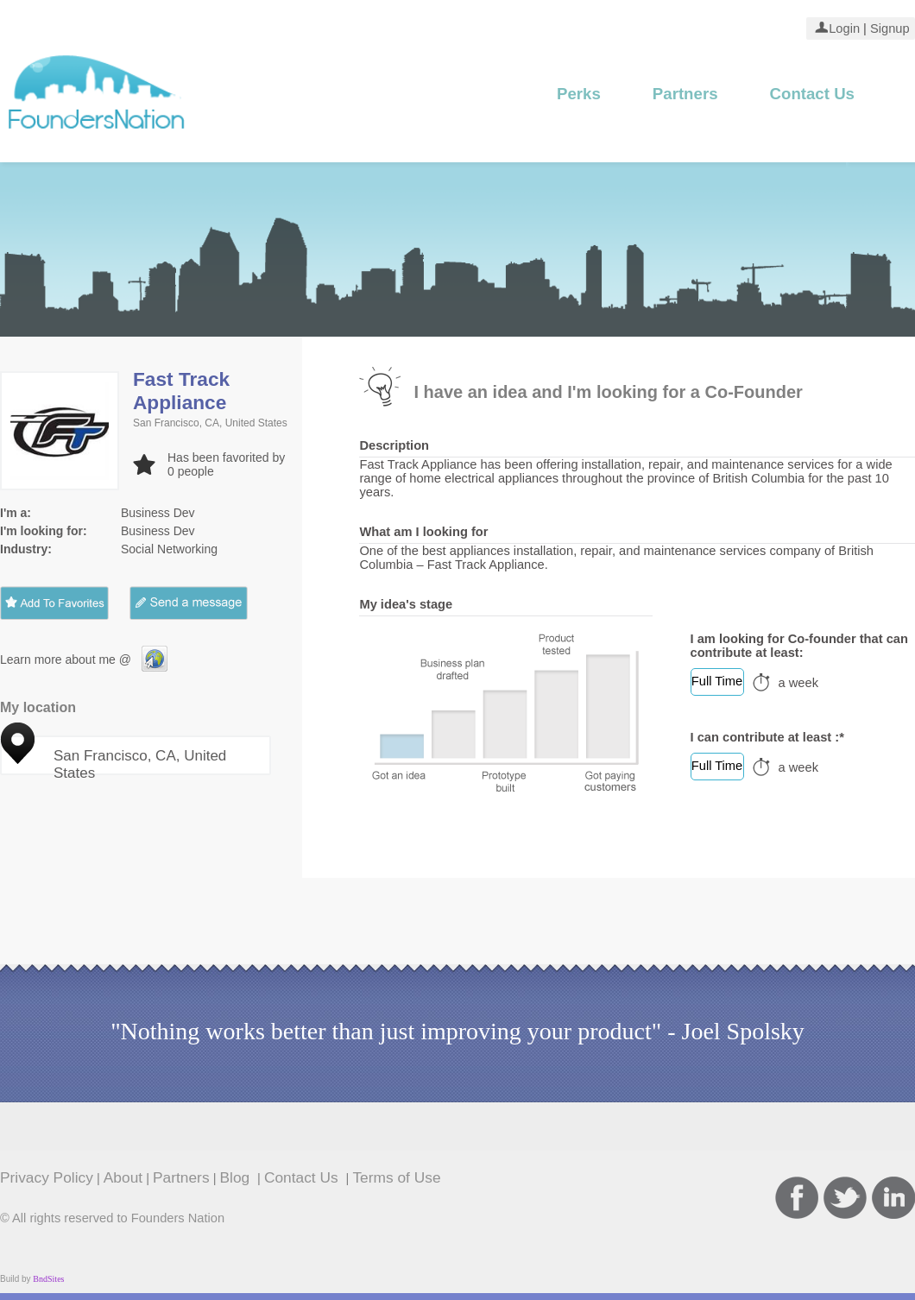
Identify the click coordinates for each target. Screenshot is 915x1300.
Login (844, 28)
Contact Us (812, 94)
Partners (685, 94)
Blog (237, 1177)
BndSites (48, 1279)
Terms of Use (396, 1177)
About (123, 1177)
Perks (579, 94)
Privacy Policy (46, 1177)
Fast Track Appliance (181, 390)
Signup (888, 28)
